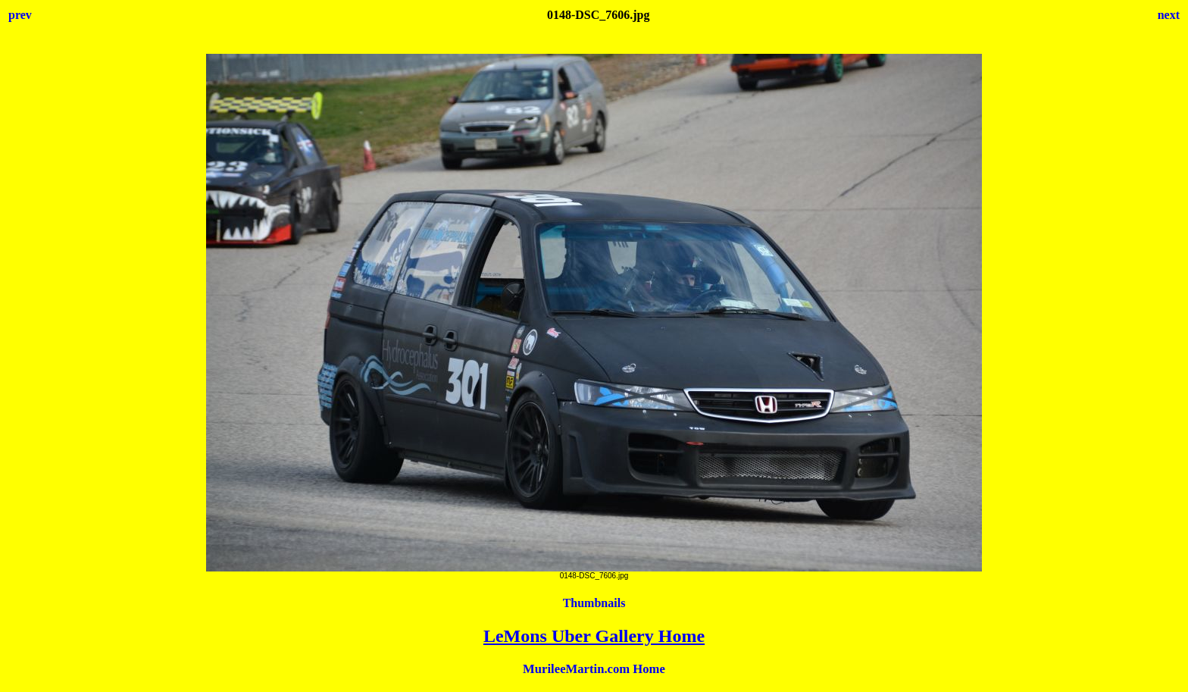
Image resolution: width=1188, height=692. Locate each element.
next (1169, 14)
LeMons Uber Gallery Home (594, 636)
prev (20, 14)
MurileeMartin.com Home (594, 669)
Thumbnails (594, 602)
